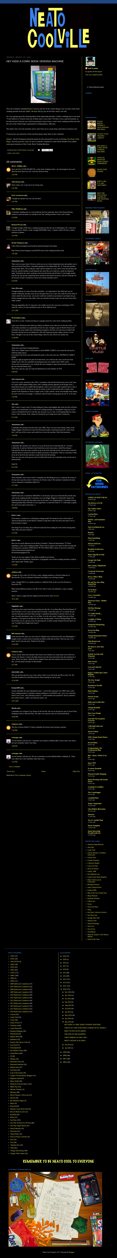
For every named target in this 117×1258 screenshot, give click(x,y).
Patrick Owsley (93, 697)
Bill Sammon (16, 633)
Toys (11, 1139)
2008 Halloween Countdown (19, 989)
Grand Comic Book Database (97, 877)
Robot (12, 1117)
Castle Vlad (91, 850)
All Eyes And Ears (94, 543)
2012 (65, 982)
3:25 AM (14, 626)
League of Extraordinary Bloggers (21, 1075)
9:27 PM (14, 665)
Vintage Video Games (17, 1153)
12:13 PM (15, 310)
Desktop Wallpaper (16, 1031)
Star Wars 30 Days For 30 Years (20, 1123)
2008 (65, 1055)
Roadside (13, 1114)
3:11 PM (14, 533)
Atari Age (91, 847)
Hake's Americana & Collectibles (94, 881)
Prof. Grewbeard (17, 195)
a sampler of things (94, 619)
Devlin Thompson (18, 243)
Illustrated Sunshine (16, 1064)
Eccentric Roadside (94, 768)
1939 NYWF (14, 962)
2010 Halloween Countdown (19, 995)
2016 (65, 969)
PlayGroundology (94, 538)
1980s (12, 978)
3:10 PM (14, 762)
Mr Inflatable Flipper (17, 1101)
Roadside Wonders (94, 898)
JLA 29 (56, 596)
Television (13, 1131)
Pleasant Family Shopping (97, 774)
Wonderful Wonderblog (96, 625)
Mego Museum (92, 896)
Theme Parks (14, 1134)
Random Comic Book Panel (19, 1109)
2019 (65, 963)
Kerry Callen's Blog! (95, 577)
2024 (65, 956)
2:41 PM (14, 188)
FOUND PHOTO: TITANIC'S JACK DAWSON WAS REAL (103, 125)
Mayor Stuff (14, 1081)
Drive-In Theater (93, 869)
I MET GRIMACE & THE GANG (75, 1037)
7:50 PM (14, 730)
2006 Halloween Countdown (19, 984)
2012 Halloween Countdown (19, 1000)
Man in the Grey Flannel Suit (97, 893)
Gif (11, 1056)
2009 (65, 1052)
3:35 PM (14, 201)
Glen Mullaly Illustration (96, 809)
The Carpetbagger (94, 792)
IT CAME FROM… (95, 614)
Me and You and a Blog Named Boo (96, 583)
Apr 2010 (68, 1018)
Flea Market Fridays (17, 1050)
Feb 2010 (68, 1045)
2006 (65, 1062)
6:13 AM (14, 417)
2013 (65, 979)
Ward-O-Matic (93, 731)
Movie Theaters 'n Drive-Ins (19, 1095)
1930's (12, 959)
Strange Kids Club (94, 918)
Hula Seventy (92, 661)
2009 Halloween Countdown (19, 992)
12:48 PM (15, 338)
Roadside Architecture (96, 549)
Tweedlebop (91, 932)
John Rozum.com (94, 641)
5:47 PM (14, 235)
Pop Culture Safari (94, 509)
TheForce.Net (92, 921)
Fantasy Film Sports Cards (19, 1042)
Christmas (13, 1025)
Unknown (15, 652)
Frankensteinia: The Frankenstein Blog (95, 749)
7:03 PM (14, 254)
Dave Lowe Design (94, 713)
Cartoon (13, 1014)
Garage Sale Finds (94, 560)
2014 (65, 976)
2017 (65, 966)
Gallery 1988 (92, 871)
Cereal (12, 1020)
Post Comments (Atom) (23, 775)
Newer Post (11, 771)
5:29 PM (14, 217)
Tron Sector (91, 929)
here (22, 141)
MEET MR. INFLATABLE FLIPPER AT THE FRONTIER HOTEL (103, 197)
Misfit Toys (14, 1087)
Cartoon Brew (93, 514)
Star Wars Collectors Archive (97, 912)
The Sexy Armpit (94, 680)
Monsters (13, 1092)
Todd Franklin (22, 150)
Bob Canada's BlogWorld (97, 566)
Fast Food (13, 1045)
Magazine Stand (15, 1078)
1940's (12, 964)
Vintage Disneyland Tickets (97, 636)
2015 (65, 973)
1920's (12, 956)
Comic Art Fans (93, 866)
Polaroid (13, 1106)
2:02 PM (14, 174)
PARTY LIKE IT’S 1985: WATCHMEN (101, 183)
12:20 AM (15, 680)
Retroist (90, 532)
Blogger (71, 1252)
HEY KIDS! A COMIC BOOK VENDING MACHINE (102, 149)
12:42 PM (15, 644)
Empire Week (14, 1037)
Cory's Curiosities (94, 595)
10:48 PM (15, 717)
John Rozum (16, 182)
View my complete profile (94, 75)
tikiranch (91, 814)
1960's (12, 970)
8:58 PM (14, 281)
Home (44, 771)
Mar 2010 (68, 1022)
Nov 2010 (68, 995)
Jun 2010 (68, 1012)
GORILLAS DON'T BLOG (97, 497)
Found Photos (14, 1053)
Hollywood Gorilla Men (96, 702)
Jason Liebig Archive (94, 887)
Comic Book (15, 153)
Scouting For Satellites (96, 787)
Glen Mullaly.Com (94, 874)
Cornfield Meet (93, 798)
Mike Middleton (17, 209)
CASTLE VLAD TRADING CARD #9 (102, 136)
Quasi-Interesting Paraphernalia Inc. (94, 832)
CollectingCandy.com (95, 726)
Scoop (90, 904)
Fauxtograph (14, 1048)
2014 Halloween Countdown (19, 1006)
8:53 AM (14, 467)
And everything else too (96, 527)
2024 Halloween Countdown (19, 1012)
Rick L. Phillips (17, 166)
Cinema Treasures (93, 860)
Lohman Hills (92, 890)
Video (12, 1148)
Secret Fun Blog (93, 630)
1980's (12, 975)
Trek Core (91, 926)
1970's (12, 973)
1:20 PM (14, 397)
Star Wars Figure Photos (18, 1126)
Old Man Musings (94, 608)
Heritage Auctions (93, 884)
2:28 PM (14, 435)
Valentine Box (15, 1145)
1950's (12, 967)
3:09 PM (14, 746)
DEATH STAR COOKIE (102, 170)
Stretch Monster (15, 1128)
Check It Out (14, 1023)
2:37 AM (14, 485)
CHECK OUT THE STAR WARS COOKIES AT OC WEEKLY (85, 1028)
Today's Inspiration (95, 803)
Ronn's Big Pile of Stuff (96, 555)
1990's (12, 981)
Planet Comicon (33, 109)
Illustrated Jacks (15, 1062)
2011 (64, 986)
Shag (89, 910)
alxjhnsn (15, 572)
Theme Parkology (93, 923)
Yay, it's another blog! (95, 820)
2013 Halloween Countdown (19, 1003)
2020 (65, 959)
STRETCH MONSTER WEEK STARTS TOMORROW (102, 160)
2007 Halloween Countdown (19, 987)
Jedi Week (13, 1070)
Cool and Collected (94, 667)
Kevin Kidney (93, 743)
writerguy (15, 737)
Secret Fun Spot (93, 907)
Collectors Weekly (94, 863)
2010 (65, 989)
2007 (65, 1059)
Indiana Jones (14, 1067)
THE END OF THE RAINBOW (75, 1034)
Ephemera (13, 1039)
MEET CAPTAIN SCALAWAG (75, 1040)
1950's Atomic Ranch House (97, 737)
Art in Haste (92, 590)
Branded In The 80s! (95, 685)
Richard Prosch (17, 225)
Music (12, 1103)
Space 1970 (92, 763)
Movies (12, 1098)
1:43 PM (14, 565)
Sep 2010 (68, 1002)
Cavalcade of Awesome (96, 571)
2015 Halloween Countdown (19, 1009)
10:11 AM (15, 599)
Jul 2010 (68, 1008)
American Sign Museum (96, 844)
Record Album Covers (17, 1112)
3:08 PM (14, 508)
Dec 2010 (68, 992)
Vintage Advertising (16, 1151)
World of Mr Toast (94, 939)
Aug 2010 (68, 1005)
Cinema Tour (92, 857)
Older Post (76, 771)
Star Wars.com (92, 915)
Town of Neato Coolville (18, 1137)
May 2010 (68, 1015)
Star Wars (13, 1120)
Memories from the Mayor (19, 1084)
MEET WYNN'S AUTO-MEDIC (75, 1031)
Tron (11, 1142)
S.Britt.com (91, 901)
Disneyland (14, 1034)
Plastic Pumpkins (94, 826)
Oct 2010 (68, 999)
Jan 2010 (68, 1048)
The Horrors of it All (95, 503)
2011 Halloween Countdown (19, 998)
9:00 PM (14, 372)
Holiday (13, 1059)
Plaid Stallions (93, 691)
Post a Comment (14, 767)
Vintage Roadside (94, 708)
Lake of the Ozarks (16, 1073)
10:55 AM (15, 701)
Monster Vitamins (16, 1089)
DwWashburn (16, 318)
